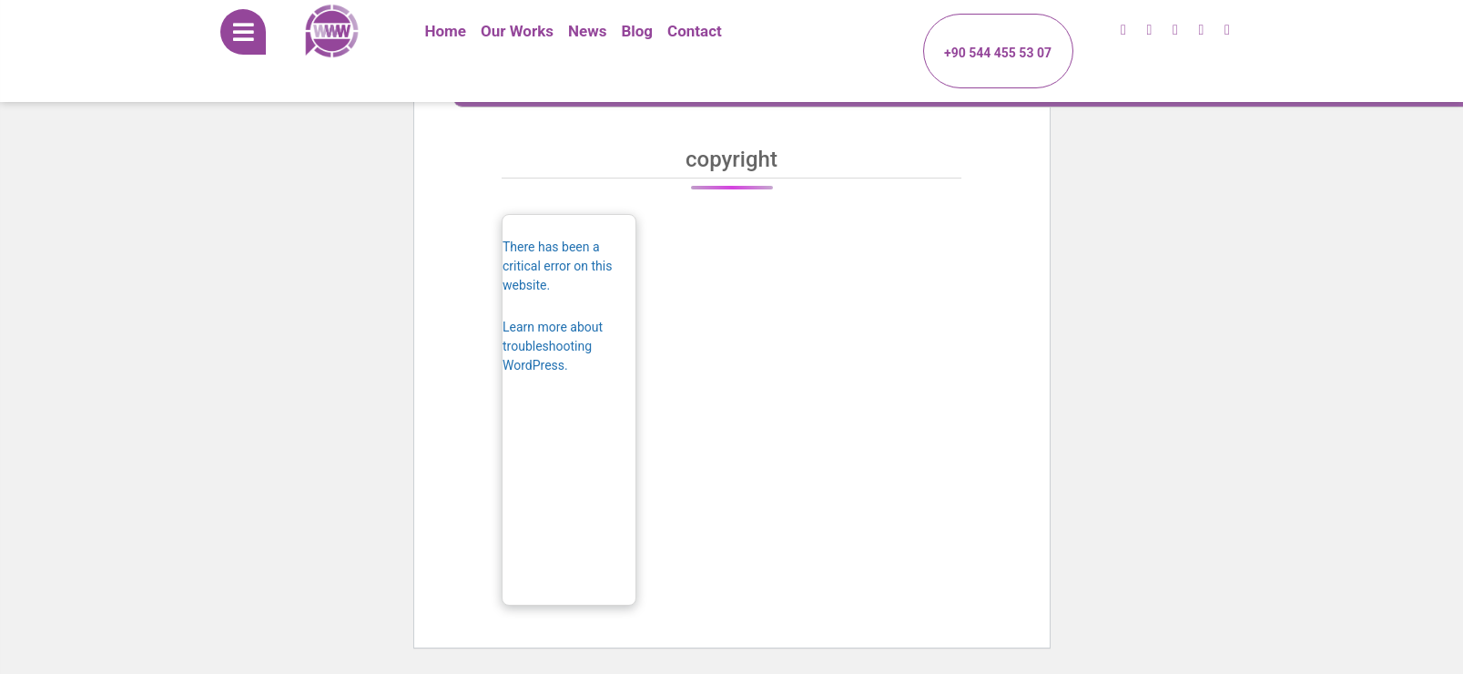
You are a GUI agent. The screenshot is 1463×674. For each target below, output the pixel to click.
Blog (637, 31)
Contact (694, 31)
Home (446, 31)
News (587, 31)
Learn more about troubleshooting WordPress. (553, 346)
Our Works (517, 31)
